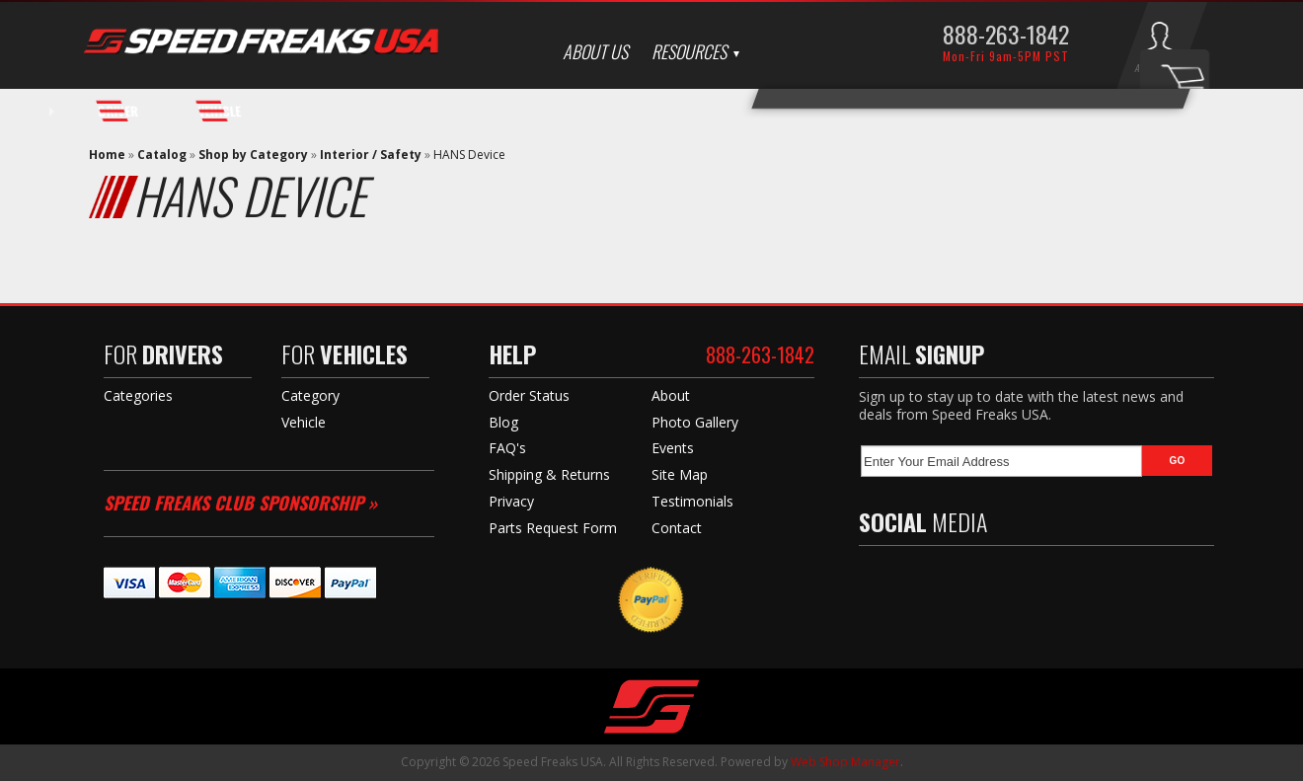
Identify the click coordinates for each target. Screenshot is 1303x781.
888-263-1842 (1006, 33)
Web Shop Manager (845, 761)
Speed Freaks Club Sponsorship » (240, 502)
